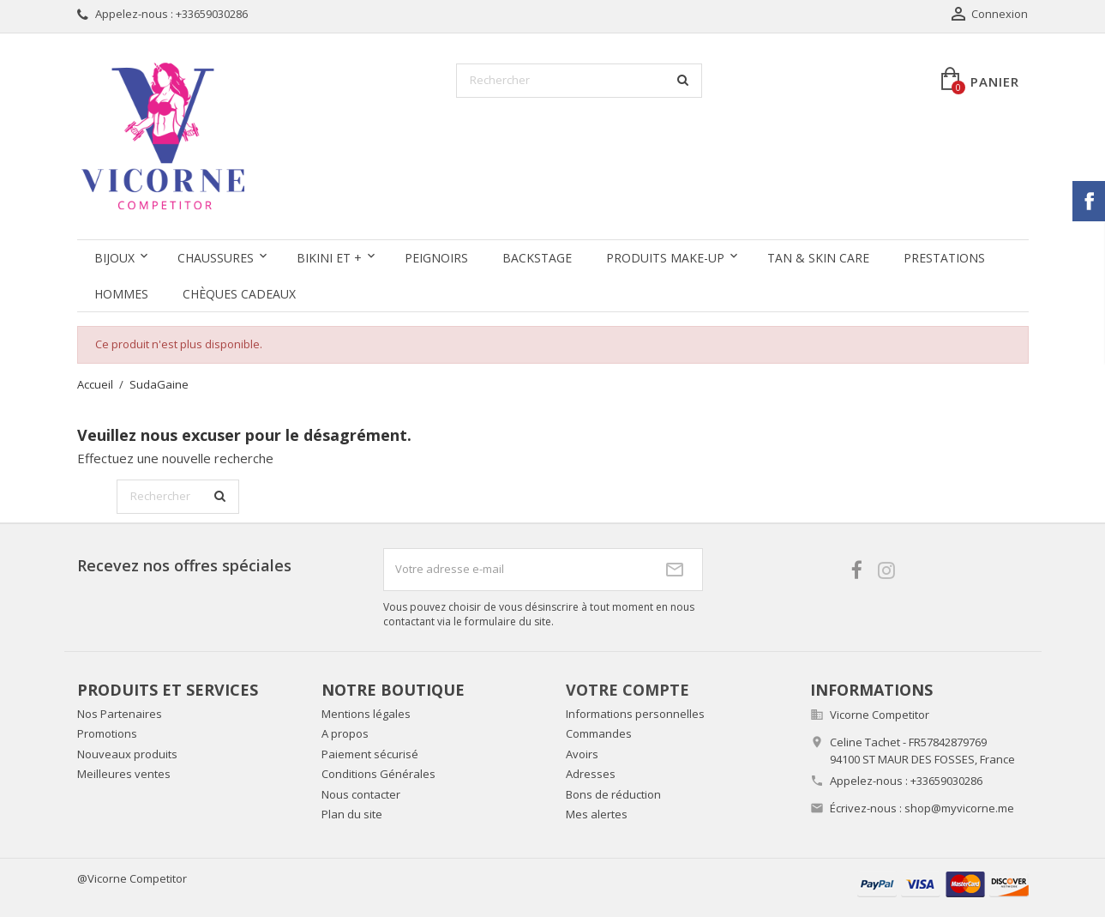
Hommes (121, 294)
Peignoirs (436, 258)
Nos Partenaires (119, 713)
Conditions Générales (378, 773)
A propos (345, 733)
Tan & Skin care (818, 258)
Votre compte (627, 689)
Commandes (599, 733)
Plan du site (351, 814)
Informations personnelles (635, 713)
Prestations (944, 258)
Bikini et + (329, 258)
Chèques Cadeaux (239, 294)
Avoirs (582, 754)
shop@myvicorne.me (959, 808)
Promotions (107, 733)
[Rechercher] (579, 80)
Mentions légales (366, 713)
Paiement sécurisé (369, 754)
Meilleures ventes (124, 773)
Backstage (537, 258)
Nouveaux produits (127, 754)
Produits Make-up (665, 258)
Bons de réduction (613, 794)
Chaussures (215, 258)
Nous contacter (360, 794)
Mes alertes (597, 814)
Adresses (591, 773)
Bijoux (114, 258)
